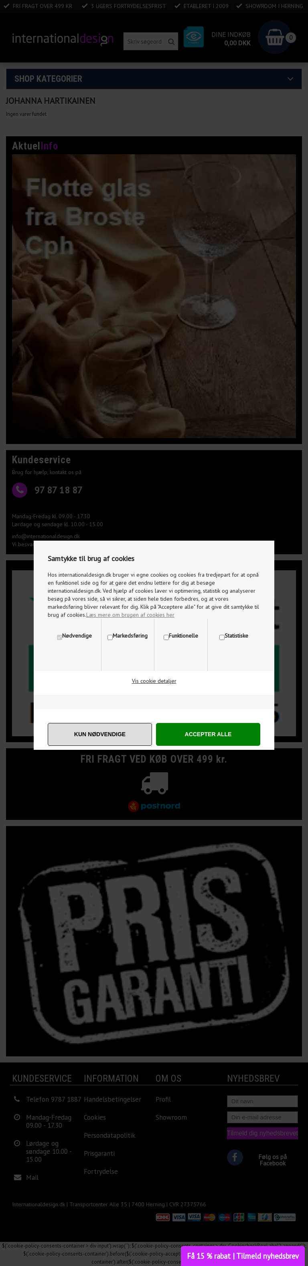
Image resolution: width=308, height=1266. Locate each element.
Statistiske (236, 635)
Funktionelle (183, 635)
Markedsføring (130, 635)
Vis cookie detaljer (154, 680)
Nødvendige (77, 635)
